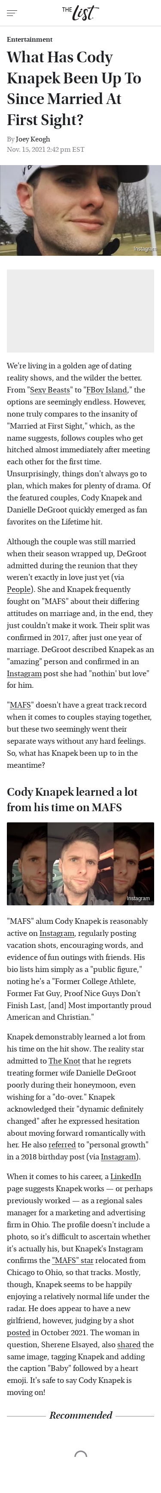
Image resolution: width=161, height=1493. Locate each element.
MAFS (20, 705)
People (18, 589)
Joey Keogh (33, 139)
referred (62, 1145)
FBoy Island (106, 390)
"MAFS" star (73, 1260)
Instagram (145, 248)
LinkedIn (125, 1176)
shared (129, 1344)
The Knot (64, 1061)
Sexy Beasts (50, 390)
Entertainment (29, 39)
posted (18, 1332)
